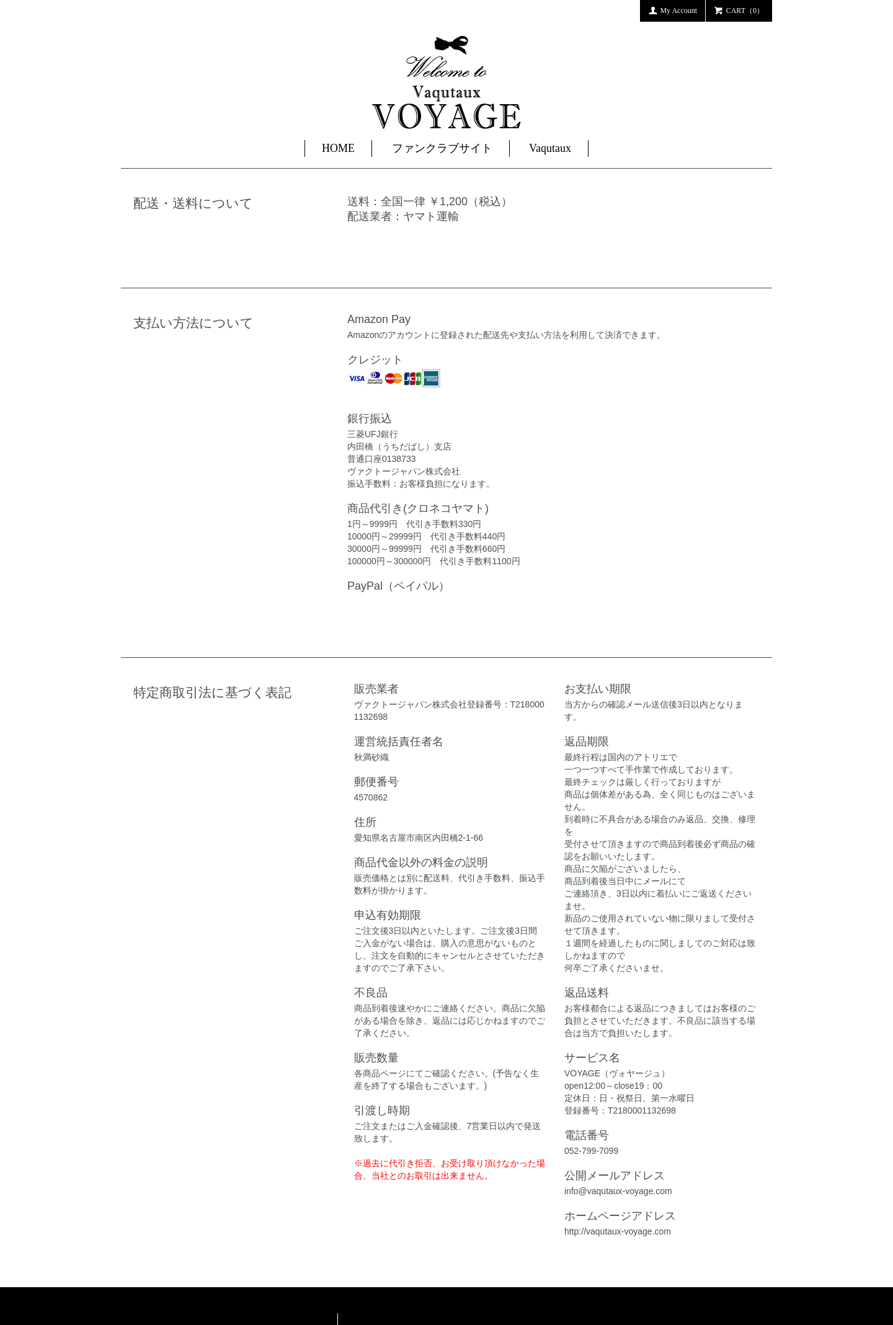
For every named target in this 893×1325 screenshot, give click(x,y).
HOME (338, 148)
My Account (672, 10)
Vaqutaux (550, 148)
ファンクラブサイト (442, 148)
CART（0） (739, 10)
